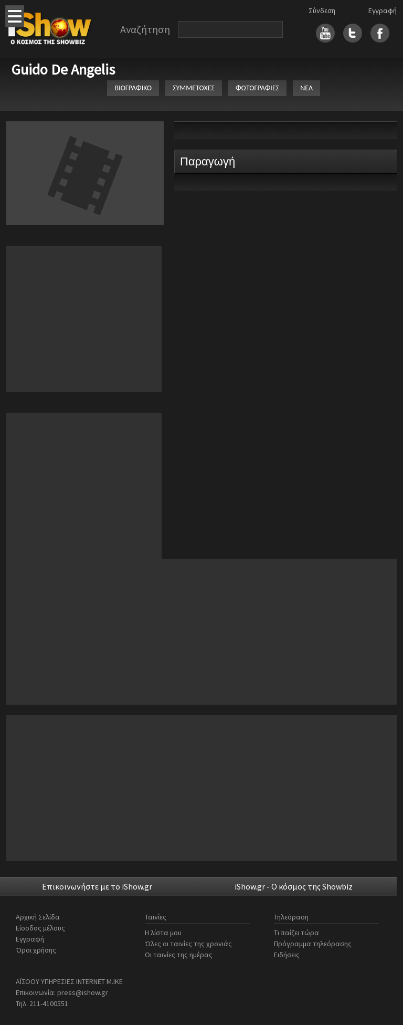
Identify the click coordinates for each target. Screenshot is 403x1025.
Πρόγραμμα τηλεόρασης (313, 943)
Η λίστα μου (163, 932)
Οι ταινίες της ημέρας (179, 954)
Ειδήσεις (287, 954)
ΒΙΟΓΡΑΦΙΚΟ (133, 87)
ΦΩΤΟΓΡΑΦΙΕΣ (257, 87)
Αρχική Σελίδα (38, 917)
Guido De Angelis (63, 69)
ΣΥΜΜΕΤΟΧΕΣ (194, 87)
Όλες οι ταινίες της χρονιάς (188, 943)
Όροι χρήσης (36, 950)
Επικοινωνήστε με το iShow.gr (97, 886)
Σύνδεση (322, 10)
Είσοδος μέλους (40, 928)
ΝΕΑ (306, 87)
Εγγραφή (382, 10)
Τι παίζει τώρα (296, 932)
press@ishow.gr (82, 992)
